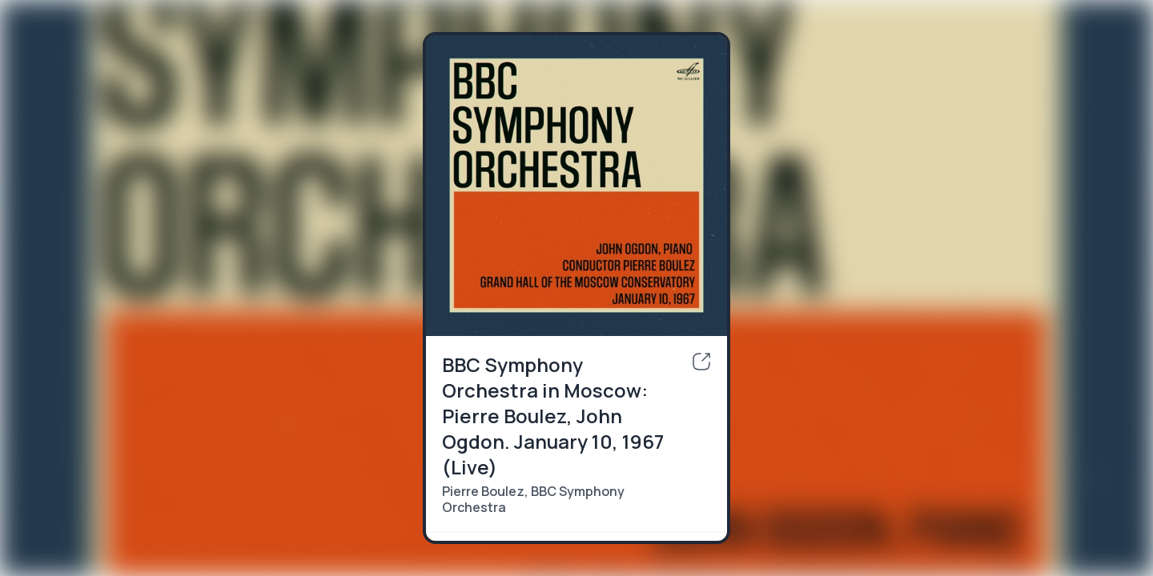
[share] (701, 361)
